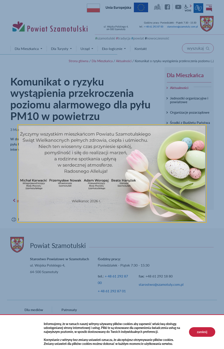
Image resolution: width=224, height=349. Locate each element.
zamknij (202, 332)
